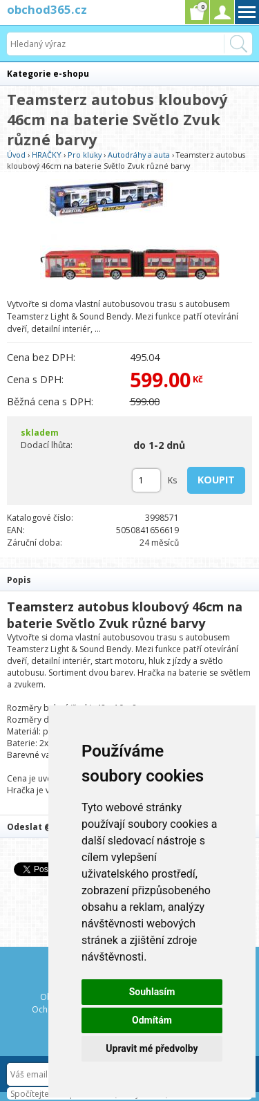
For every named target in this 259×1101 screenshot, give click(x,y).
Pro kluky (85, 154)
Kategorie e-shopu (48, 74)
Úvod (16, 154)
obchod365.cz (47, 9)
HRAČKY (46, 154)
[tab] (129, 579)
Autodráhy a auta (139, 154)
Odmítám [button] (152, 1020)
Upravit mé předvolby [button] (152, 1048)
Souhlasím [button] (152, 991)
